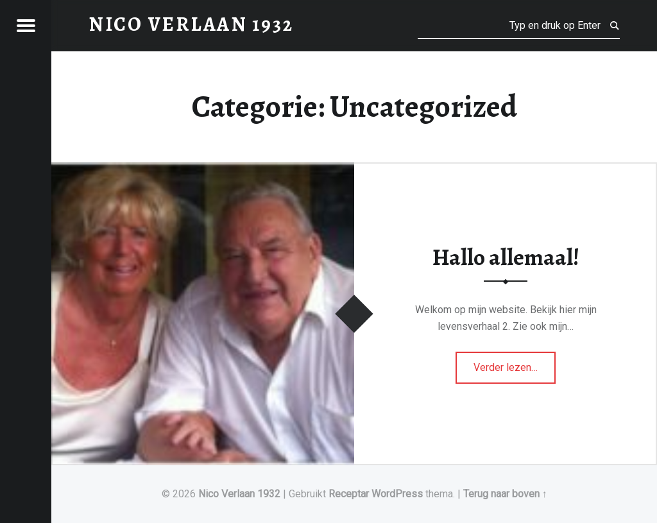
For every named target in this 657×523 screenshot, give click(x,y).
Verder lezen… (515, 363)
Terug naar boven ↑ (505, 494)
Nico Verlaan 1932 (239, 494)
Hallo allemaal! (505, 257)
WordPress (397, 494)
